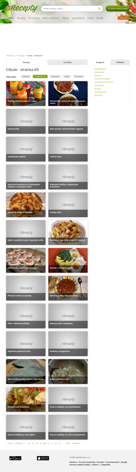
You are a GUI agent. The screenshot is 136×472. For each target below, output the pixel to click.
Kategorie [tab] (100, 62)
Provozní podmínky (87, 462)
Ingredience (78, 17)
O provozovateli (112, 462)
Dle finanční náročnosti (103, 82)
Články (65, 17)
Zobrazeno (55, 76)
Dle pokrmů (99, 85)
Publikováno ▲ (40, 76)
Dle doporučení (100, 92)
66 (33, 443)
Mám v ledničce (51, 17)
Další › (68, 443)
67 (37, 443)
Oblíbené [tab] (120, 62)
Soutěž (99, 17)
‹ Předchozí (18, 443)
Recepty (21, 17)
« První (9, 443)
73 (59, 443)
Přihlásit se (124, 18)
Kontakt (100, 462)
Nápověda (106, 465)
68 (41, 443)
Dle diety (97, 75)
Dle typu (97, 89)
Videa (90, 17)
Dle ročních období (102, 79)
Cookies (95, 465)
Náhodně (25, 76)
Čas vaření (78, 76)
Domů (11, 17)
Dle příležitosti (100, 69)
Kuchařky (67, 62)
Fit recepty (34, 17)
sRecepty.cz (10, 55)
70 (48, 443)
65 (29, 443)
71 (52, 443)
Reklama (73, 462)
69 (44, 443)
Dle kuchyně (99, 72)
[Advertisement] (68, 37)
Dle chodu (98, 95)
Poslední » (76, 443)
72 (56, 443)
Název (67, 76)
